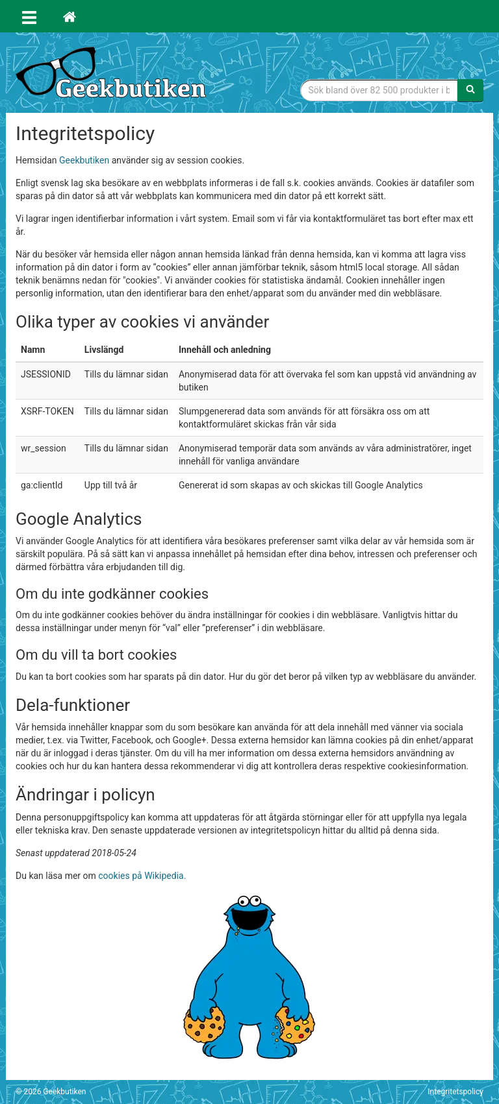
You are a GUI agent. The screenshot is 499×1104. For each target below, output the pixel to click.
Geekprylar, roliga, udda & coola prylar (113, 74)
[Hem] (69, 16)
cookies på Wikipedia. (142, 875)
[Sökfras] (379, 90)
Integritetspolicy (455, 1091)
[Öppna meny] (29, 16)
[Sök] (470, 90)
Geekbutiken (84, 160)
